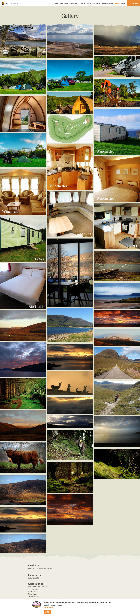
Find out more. (48, 607)
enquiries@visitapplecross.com (40, 569)
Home (56, 3)
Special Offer (96, 3)
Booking (89, 3)
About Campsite (64, 3)
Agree (47, 612)
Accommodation (74, 3)
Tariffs (83, 3)
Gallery (117, 3)
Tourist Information (107, 3)
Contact (123, 3)
